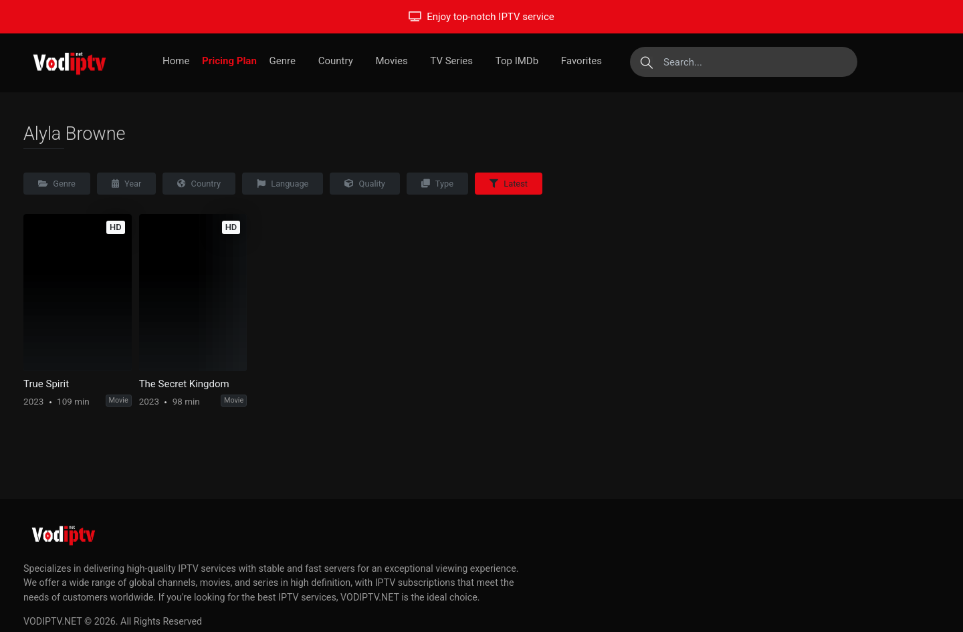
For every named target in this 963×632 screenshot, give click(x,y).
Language (282, 184)
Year (127, 184)
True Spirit (46, 384)
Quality (364, 184)
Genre (283, 61)
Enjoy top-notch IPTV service (481, 17)
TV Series (451, 61)
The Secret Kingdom (184, 384)
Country (335, 61)
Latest (509, 184)
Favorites (581, 61)
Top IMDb (517, 61)
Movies (391, 61)
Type (437, 184)
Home (176, 61)
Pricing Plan (229, 61)
